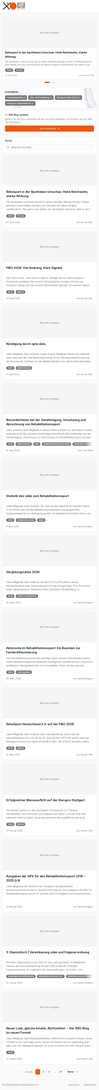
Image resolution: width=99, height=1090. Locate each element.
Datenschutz (90, 1084)
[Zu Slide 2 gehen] (51, 82)
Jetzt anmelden (49, 128)
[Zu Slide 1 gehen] (47, 82)
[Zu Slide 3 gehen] (53, 82)
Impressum (74, 1084)
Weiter (72, 1071)
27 (60, 1071)
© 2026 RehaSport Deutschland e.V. (20, 1084)
